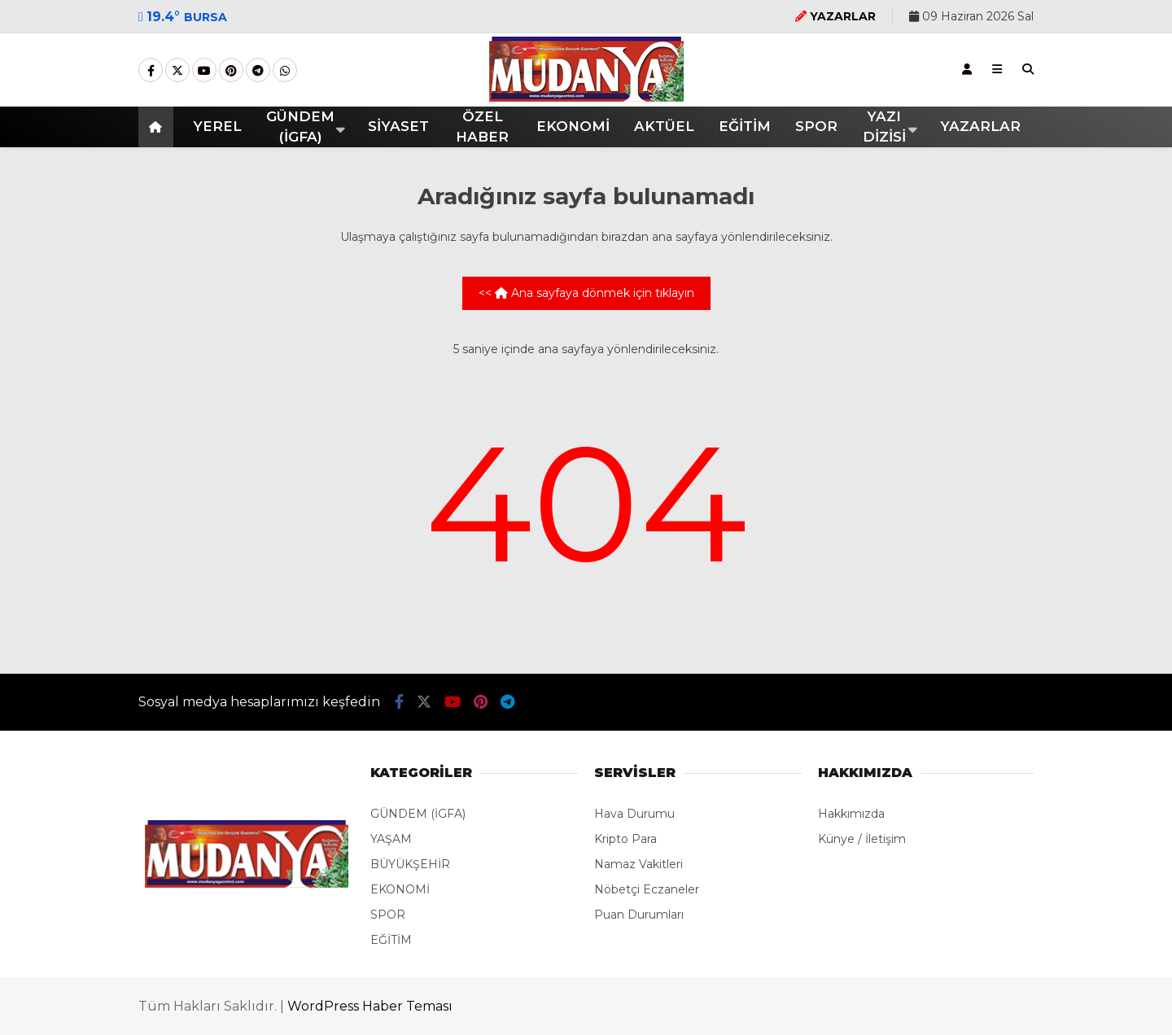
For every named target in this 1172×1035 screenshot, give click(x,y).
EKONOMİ (573, 126)
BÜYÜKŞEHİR (410, 864)
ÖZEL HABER (482, 127)
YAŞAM (391, 839)
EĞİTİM (745, 126)
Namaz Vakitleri (638, 864)
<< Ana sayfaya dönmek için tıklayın (586, 293)
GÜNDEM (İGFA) (300, 127)
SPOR (816, 126)
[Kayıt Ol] (967, 69)
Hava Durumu (634, 813)
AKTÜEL (664, 126)
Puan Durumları (639, 914)
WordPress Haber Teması (370, 1006)
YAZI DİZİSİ (884, 127)
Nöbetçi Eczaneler (646, 889)
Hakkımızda (851, 813)
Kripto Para (625, 839)
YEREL (217, 126)
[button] (158, 127)
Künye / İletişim (862, 839)
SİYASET (398, 126)
